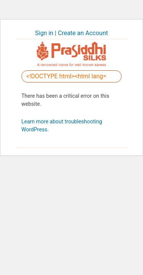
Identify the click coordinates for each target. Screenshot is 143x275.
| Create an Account (81, 33)
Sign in (45, 33)
